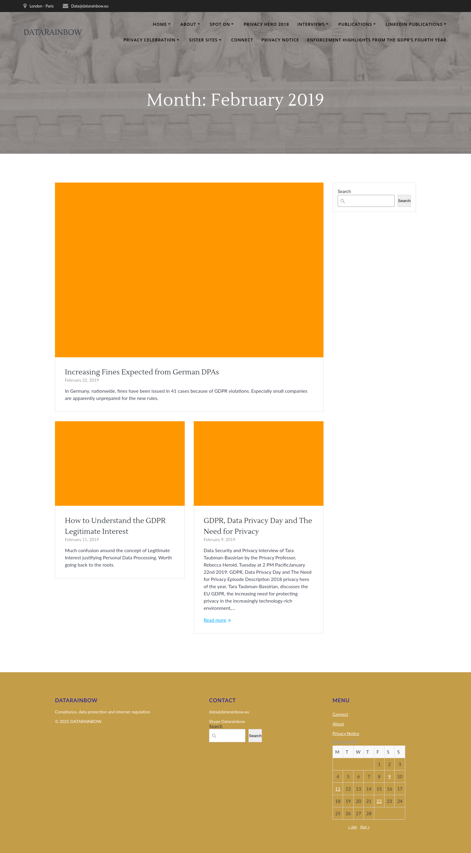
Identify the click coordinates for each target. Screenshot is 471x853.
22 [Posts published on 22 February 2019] (379, 801)
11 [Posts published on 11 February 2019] (337, 788)
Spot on (220, 24)
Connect (242, 40)
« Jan (352, 826)
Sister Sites (203, 40)
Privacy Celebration (149, 40)
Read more (215, 620)
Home (160, 24)
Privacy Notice (280, 40)
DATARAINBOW (52, 33)
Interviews (311, 24)
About (188, 24)
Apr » (365, 826)
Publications (355, 24)
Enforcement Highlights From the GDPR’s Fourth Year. (377, 40)
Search (344, 191)
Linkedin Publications (413, 24)
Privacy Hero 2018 (266, 24)
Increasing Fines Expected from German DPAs (142, 372)
